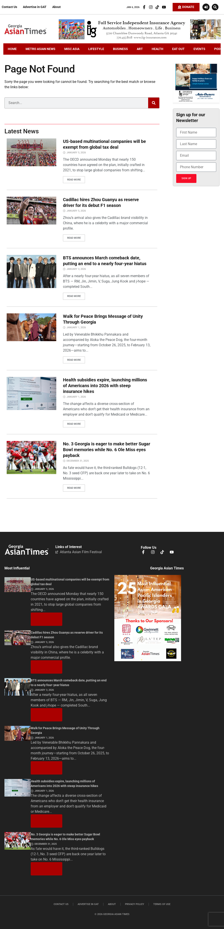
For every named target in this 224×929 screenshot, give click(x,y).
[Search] (153, 103)
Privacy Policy (134, 904)
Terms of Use (161, 904)
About (56, 7)
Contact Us (9, 7)
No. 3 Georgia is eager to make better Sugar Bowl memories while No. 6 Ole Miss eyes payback (106, 449)
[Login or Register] (206, 7)
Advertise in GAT (34, 7)
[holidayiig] (196, 101)
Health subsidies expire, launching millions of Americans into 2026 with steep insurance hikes (105, 385)
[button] (215, 7)
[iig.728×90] (140, 38)
